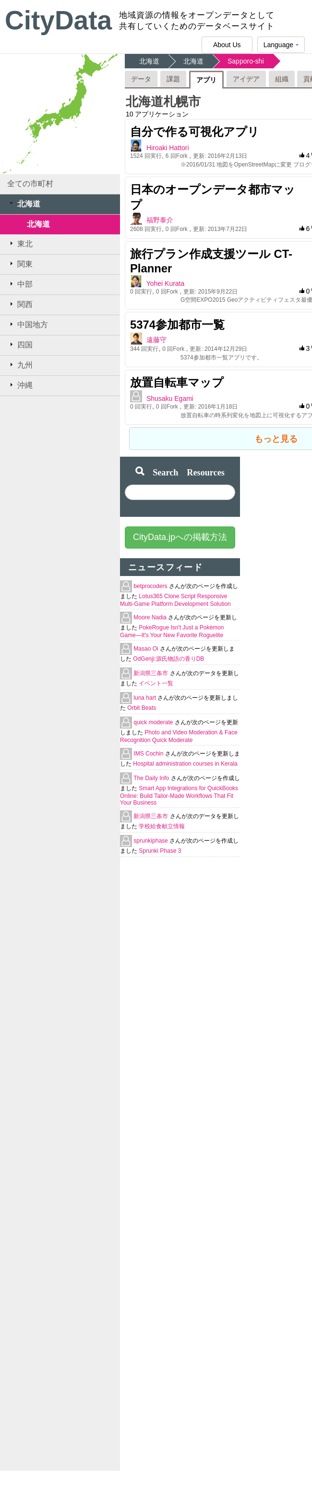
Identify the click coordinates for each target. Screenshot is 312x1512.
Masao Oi (146, 648)
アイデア (246, 79)
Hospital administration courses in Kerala (185, 763)
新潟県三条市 (151, 673)
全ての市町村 (30, 183)
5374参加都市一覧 (177, 324)
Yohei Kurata (165, 283)
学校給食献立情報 (162, 826)
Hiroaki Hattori (167, 148)
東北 (20, 243)
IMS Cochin (149, 753)
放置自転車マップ (177, 382)
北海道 (23, 203)
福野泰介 (159, 220)
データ (141, 79)
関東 (20, 263)
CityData (58, 20)
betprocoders (150, 586)
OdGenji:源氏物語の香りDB (168, 658)
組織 (281, 79)
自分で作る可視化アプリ (194, 131)
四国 (20, 344)
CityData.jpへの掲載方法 (180, 537)
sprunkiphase (151, 840)
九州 (20, 364)
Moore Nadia (150, 617)
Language (281, 47)
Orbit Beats (141, 708)
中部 (20, 284)
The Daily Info (151, 778)
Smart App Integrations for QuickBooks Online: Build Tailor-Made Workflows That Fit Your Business (179, 795)
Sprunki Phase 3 (160, 850)
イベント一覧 (156, 683)
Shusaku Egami (169, 398)
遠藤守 (156, 340)
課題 (173, 79)
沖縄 (20, 385)
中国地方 (27, 324)
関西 (20, 304)
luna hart (145, 697)
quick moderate (153, 722)
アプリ (206, 80)
